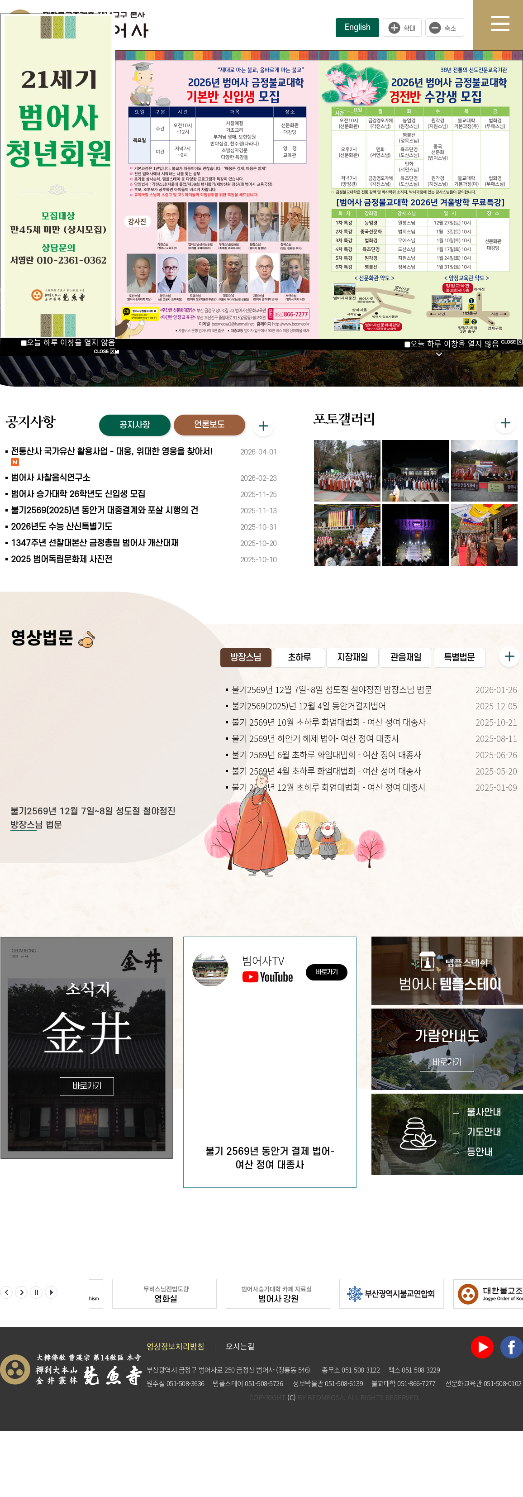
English (358, 27)
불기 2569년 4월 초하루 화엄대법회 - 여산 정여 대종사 (326, 771)
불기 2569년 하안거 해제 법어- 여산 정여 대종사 (315, 738)
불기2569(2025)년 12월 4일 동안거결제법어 (309, 705)
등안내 (480, 1152)
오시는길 (240, 1346)
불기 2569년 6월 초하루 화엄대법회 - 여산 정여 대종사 (326, 754)
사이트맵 (507, 25)
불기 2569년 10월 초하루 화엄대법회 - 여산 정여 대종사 (329, 722)
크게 (402, 27)
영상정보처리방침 (175, 1346)
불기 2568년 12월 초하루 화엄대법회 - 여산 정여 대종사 (329, 787)
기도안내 (484, 1132)
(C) (291, 1397)
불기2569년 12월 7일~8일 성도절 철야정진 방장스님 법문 (332, 689)
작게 (447, 27)
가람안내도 (447, 1050)
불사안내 (484, 1112)
